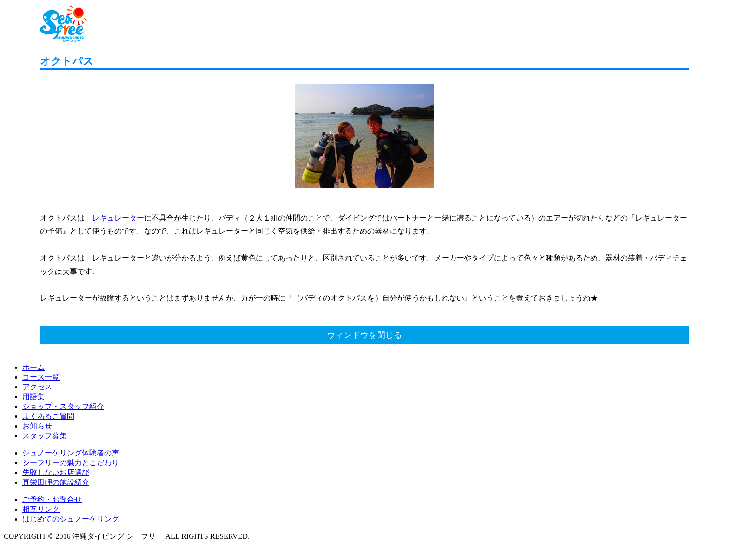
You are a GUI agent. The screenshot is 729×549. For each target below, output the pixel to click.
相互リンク (41, 509)
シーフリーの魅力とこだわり (70, 463)
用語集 (33, 397)
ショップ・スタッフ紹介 (63, 406)
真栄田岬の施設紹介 (55, 482)
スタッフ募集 (44, 436)
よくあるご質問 (48, 416)
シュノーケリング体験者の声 (70, 453)
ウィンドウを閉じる (364, 335)
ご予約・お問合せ (52, 499)
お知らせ (37, 426)
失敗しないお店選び (55, 472)
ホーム (33, 367)
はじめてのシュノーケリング (70, 519)
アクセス (37, 387)
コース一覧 (41, 377)
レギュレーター (118, 218)
